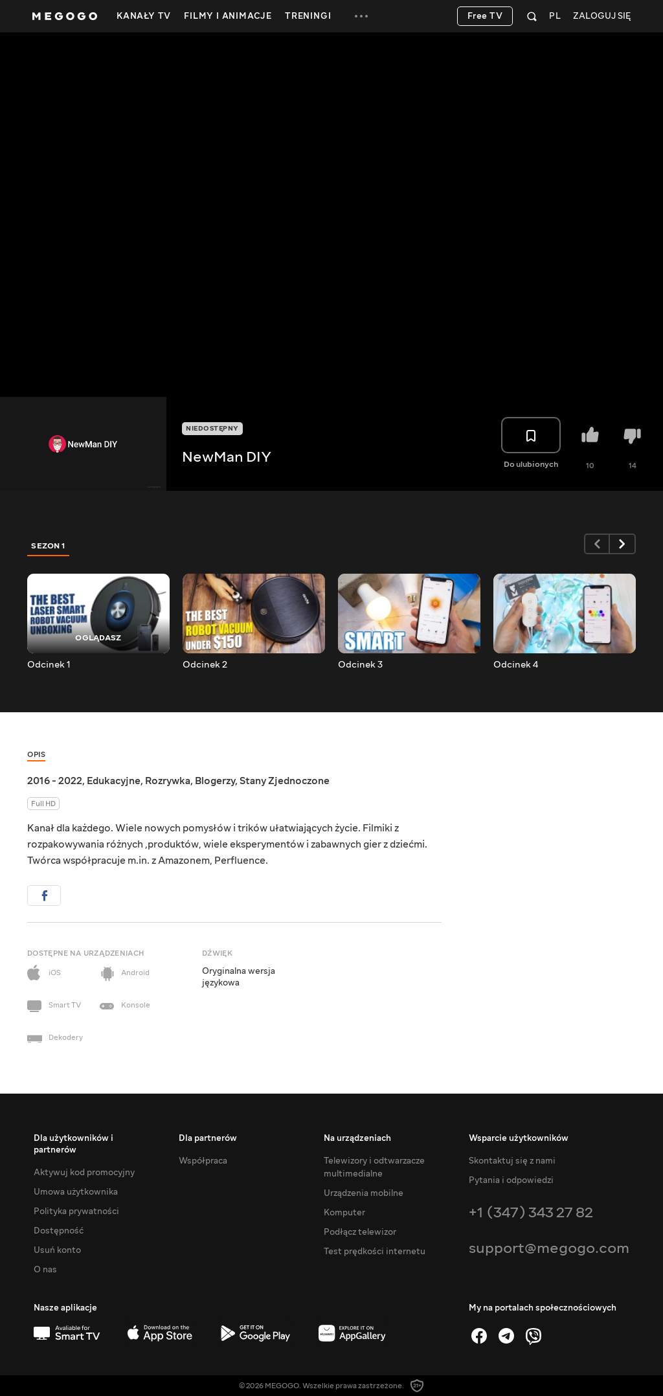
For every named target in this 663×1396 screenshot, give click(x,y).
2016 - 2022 (54, 780)
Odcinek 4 (515, 665)
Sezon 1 (48, 546)
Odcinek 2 (205, 665)
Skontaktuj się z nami (512, 1161)
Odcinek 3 (360, 665)
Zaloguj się (602, 16)
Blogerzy (215, 780)
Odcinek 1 (49, 665)
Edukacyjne (113, 780)
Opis (36, 755)
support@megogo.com (549, 1248)
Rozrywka (167, 780)
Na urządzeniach (357, 1138)
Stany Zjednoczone (285, 780)
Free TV (485, 16)
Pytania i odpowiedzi (511, 1180)
